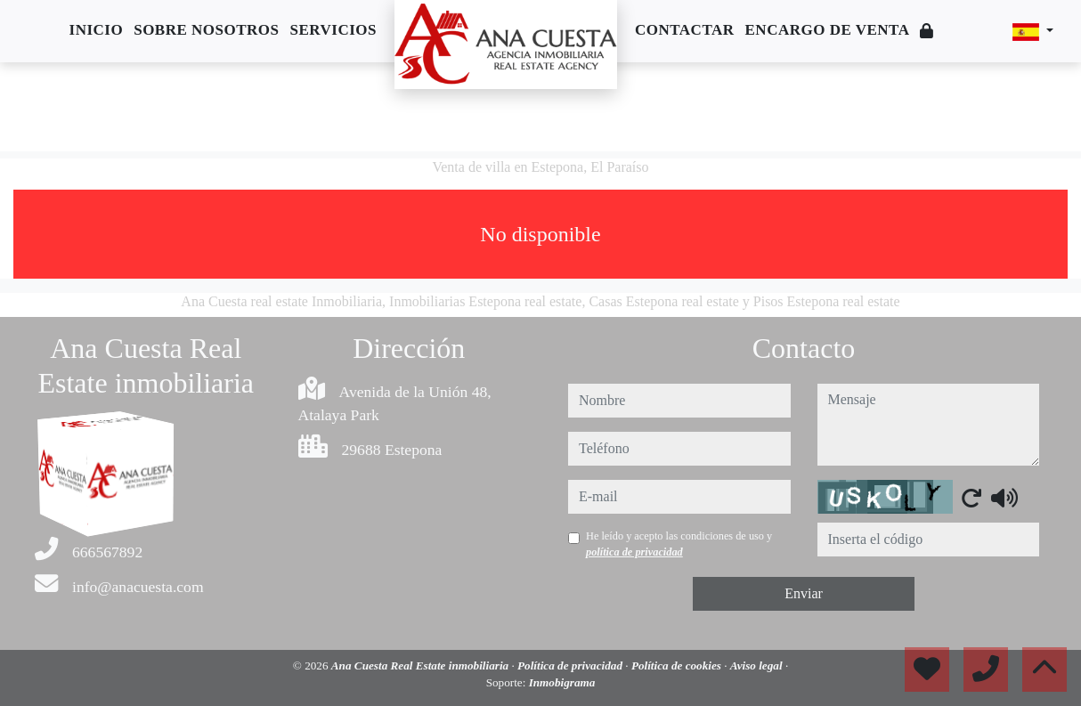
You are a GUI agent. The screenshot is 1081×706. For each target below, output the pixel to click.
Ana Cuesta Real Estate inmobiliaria (421, 665)
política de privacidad (634, 552)
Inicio (96, 29)
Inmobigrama (562, 682)
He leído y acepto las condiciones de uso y (679, 544)
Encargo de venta (827, 29)
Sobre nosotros (206, 29)
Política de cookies (677, 665)
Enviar (803, 593)
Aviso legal (757, 665)
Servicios (333, 29)
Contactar (685, 29)
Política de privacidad (571, 665)
